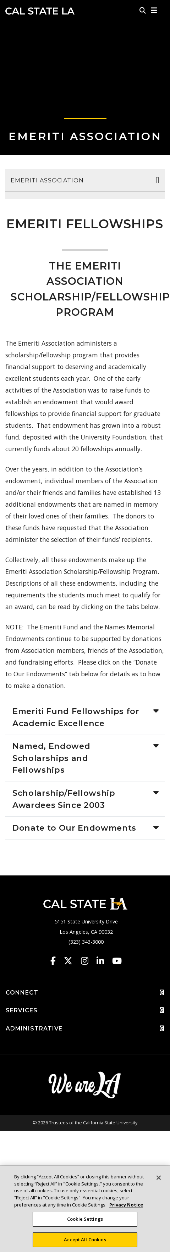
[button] (154, 10)
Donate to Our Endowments (74, 828)
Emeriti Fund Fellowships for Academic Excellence (75, 717)
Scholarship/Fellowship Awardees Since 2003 (63, 799)
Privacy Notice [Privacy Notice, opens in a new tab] (126, 1206)
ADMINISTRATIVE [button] (85, 1028)
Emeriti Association (85, 136)
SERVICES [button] (85, 1010)
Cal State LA (40, 11)
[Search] (142, 10)
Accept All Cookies (85, 1241)
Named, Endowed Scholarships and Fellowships (51, 758)
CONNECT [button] (85, 992)
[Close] (158, 1179)
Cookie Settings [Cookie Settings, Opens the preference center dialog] (85, 1221)
